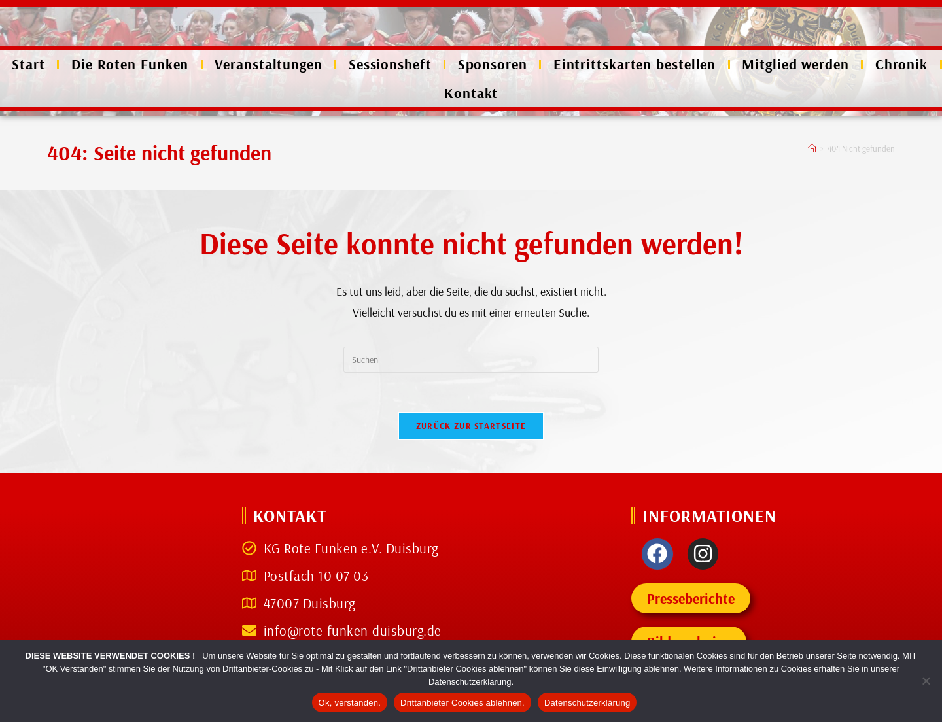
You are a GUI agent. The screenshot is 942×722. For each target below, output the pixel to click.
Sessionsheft (390, 64)
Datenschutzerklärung (587, 703)
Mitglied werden (795, 64)
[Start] (812, 148)
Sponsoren (492, 64)
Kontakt (471, 93)
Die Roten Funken (129, 64)
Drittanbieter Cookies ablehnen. (462, 703)
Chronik (901, 64)
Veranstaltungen (269, 64)
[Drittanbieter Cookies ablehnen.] (925, 680)
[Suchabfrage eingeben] (471, 360)
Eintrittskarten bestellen (634, 64)
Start (28, 64)
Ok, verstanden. (350, 703)
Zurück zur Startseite (471, 426)
